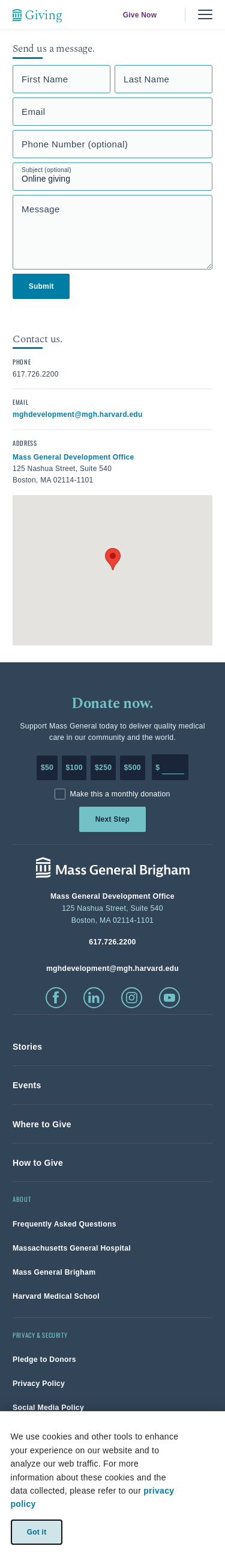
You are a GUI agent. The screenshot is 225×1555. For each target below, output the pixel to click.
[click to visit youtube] (169, 997)
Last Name (146, 79)
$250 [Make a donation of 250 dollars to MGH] (103, 767)
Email (34, 111)
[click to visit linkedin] (93, 997)
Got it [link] (36, 1531)
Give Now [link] (140, 15)
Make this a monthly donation (120, 794)
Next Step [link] (112, 819)
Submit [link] (41, 286)
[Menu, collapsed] (205, 15)
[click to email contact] (78, 414)
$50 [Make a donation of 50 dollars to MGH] (47, 767)
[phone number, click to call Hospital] (112, 942)
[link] (27, 1046)
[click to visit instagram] (131, 997)
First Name (45, 79)
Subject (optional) (46, 170)
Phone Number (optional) (75, 144)
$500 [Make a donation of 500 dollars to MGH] (132, 767)
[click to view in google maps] (73, 456)
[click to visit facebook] (56, 997)
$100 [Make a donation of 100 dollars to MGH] (73, 767)
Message (41, 209)
